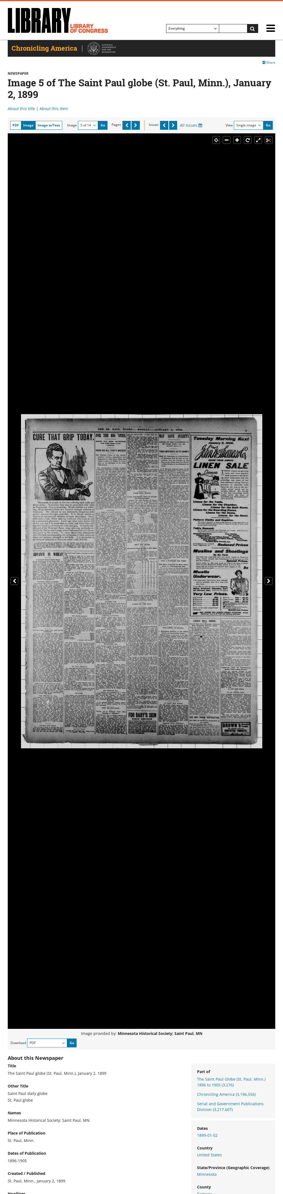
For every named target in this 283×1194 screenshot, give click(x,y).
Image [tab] (28, 125)
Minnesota (207, 1174)
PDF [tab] (15, 125)
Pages (116, 124)
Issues (154, 124)
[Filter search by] (192, 28)
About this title (21, 108)
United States (209, 1154)
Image (72, 125)
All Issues (191, 125)
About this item (54, 108)
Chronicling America (226, 1094)
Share (269, 62)
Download (18, 1042)
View (229, 125)
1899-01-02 (207, 1135)
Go (103, 125)
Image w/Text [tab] (49, 125)
